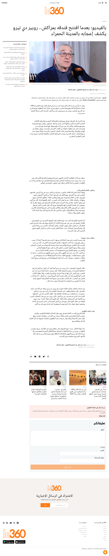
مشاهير (104, 21)
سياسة (104, 526)
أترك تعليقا (67, 467)
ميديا (105, 534)
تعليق (102, 430)
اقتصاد (104, 528)
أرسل (45, 505)
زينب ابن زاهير (93, 89)
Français (4, 3)
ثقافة (105, 532)
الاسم (102, 450)
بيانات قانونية (83, 532)
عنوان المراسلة (99, 458)
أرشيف (84, 536)
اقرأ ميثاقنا (102, 416)
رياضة (105, 536)
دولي (105, 540)
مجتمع (104, 530)
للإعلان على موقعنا (82, 530)
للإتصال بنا (84, 534)
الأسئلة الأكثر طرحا (82, 528)
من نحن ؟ (84, 526)
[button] (105, 552)
